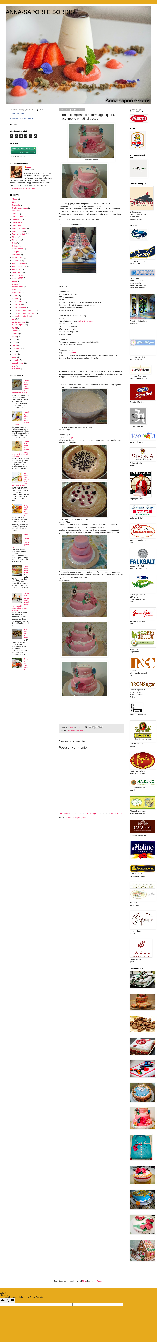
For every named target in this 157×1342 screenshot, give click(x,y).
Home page (91, 814)
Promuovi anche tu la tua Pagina (21, 118)
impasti (15, 331)
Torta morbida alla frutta (26, 569)
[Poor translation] (10, 1300)
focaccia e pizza (18, 325)
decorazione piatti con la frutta (23, 310)
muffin (14, 337)
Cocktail (15, 214)
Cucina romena (18, 231)
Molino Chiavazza (85, 321)
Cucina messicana (19, 228)
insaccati (15, 334)
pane (14, 343)
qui (72, 437)
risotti (14, 354)
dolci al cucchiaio (18, 322)
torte (81, 731)
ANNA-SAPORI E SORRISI (41, 12)
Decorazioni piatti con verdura (26, 664)
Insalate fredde (17, 258)
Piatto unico (16, 269)
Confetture (16, 220)
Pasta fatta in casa (19, 266)
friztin (84, 1281)
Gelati (14, 243)
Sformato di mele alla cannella (26, 510)
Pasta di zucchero (19, 263)
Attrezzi (15, 199)
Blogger (100, 1281)
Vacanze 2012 (17, 275)
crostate (15, 299)
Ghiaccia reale (17, 249)
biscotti (14, 290)
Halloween (16, 255)
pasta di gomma (69, 353)
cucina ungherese (19, 307)
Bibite (14, 202)
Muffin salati (16, 261)
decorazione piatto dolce (21, 316)
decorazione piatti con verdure (23, 313)
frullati (14, 328)
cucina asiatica (17, 302)
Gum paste (16, 252)
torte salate (16, 369)
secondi (15, 360)
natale (14, 340)
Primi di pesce (17, 272)
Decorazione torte (73, 731)
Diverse (15, 237)
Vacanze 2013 (17, 278)
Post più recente (66, 814)
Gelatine (15, 246)
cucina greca (17, 304)
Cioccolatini (16, 211)
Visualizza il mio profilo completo (22, 189)
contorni (15, 296)
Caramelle (16, 205)
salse (14, 357)
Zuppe (14, 281)
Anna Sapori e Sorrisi (17, 113)
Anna (28, 167)
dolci (14, 319)
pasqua (15, 345)
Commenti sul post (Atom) (76, 818)
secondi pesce (17, 363)
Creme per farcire (18, 222)
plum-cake (16, 348)
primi (14, 351)
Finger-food (16, 240)
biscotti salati (17, 293)
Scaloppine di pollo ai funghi (26, 634)
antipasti (15, 284)
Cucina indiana (17, 225)
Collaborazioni (17, 217)
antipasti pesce (18, 287)
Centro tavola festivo (20, 208)
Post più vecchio (117, 814)
